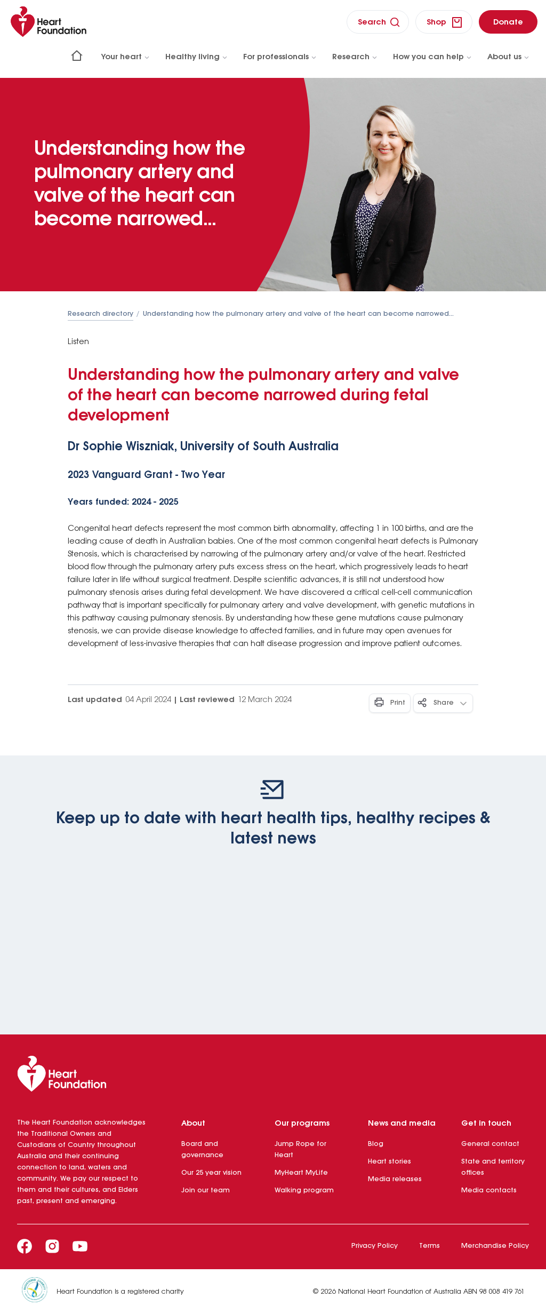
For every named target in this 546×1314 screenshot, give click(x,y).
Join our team (205, 1190)
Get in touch (486, 1123)
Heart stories (389, 1162)
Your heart (125, 57)
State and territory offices (493, 1167)
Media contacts (489, 1190)
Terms (429, 1246)
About (193, 1123)
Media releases (395, 1179)
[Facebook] (24, 1246)
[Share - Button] (443, 703)
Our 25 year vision (211, 1173)
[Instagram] (52, 1246)
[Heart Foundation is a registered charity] (39, 1291)
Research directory (100, 314)
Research (355, 57)
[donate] (508, 22)
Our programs (302, 1123)
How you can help (432, 57)
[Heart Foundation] (273, 1076)
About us (508, 57)
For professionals (280, 57)
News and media (402, 1123)
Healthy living (196, 57)
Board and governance (202, 1149)
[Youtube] (80, 1246)
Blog (375, 1144)
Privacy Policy (374, 1246)
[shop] (443, 22)
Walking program (304, 1190)
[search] (378, 22)
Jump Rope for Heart (300, 1149)
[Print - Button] (390, 703)
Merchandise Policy (495, 1246)
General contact (490, 1144)
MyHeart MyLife (301, 1173)
